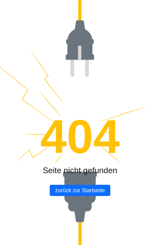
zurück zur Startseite (80, 190)
